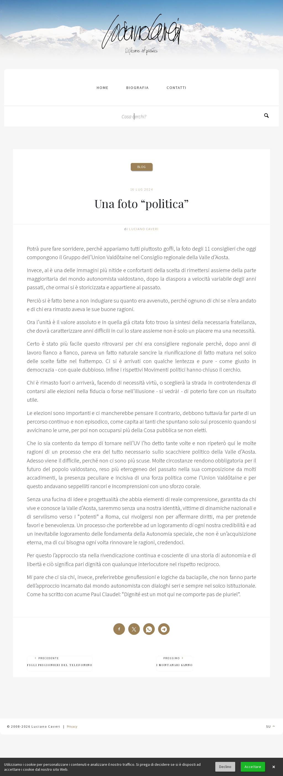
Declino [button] (225, 766)
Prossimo (174, 661)
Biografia (137, 87)
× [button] (273, 767)
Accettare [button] (253, 766)
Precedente (60, 661)
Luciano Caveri (144, 229)
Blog (141, 167)
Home (103, 87)
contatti (177, 87)
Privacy (72, 726)
